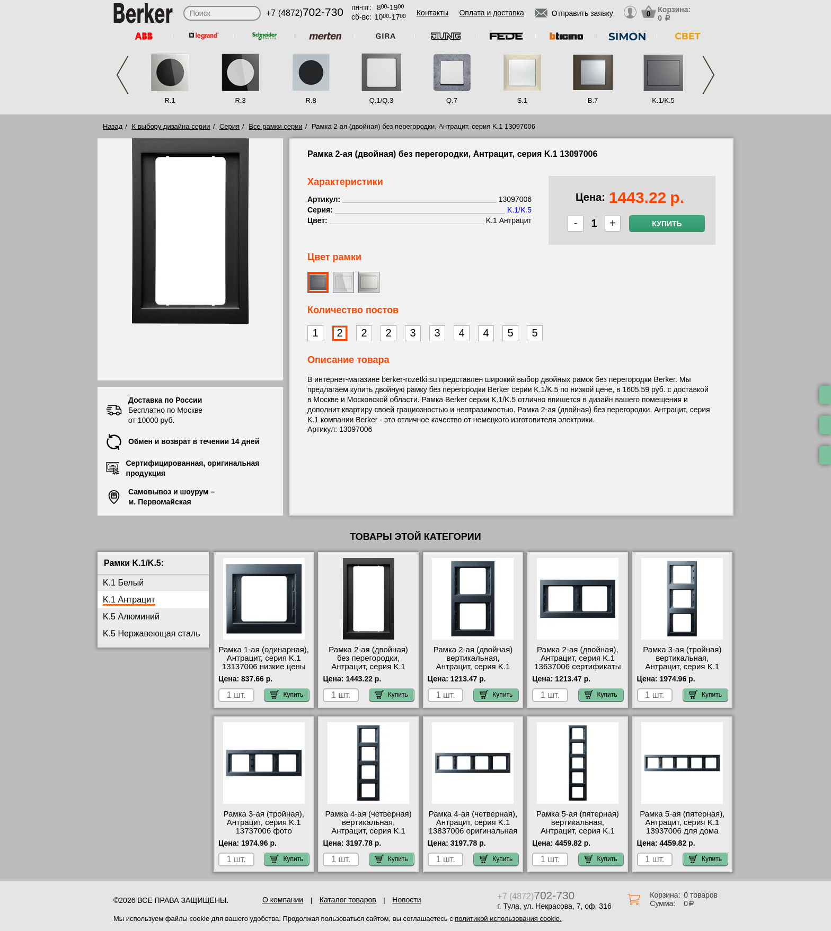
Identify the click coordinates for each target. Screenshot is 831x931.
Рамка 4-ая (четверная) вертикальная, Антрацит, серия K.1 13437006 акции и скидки (368, 831)
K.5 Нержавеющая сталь (151, 633)
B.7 (593, 100)
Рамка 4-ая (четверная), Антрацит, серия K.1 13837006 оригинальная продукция (473, 827)
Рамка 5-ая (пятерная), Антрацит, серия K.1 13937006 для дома (682, 822)
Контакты (432, 12)
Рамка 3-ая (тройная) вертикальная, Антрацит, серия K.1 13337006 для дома (682, 662)
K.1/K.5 (663, 100)
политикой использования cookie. (508, 919)
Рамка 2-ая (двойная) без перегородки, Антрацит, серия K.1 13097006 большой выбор (368, 666)
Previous (122, 75)
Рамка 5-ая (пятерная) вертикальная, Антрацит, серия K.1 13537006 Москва (577, 827)
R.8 (310, 100)
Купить (667, 223)
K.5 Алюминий (131, 616)
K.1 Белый (123, 582)
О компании (282, 899)
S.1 (522, 100)
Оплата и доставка (491, 12)
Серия (229, 126)
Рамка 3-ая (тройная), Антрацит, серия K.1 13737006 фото (264, 822)
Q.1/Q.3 (381, 100)
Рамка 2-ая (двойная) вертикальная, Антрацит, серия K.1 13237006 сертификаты (473, 662)
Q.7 (451, 100)
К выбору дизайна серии (171, 126)
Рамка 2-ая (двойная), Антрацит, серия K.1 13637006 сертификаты (577, 658)
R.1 (169, 100)
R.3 (240, 100)
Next (708, 75)
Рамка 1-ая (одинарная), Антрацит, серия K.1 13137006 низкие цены (263, 658)
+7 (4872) (304, 12)
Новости (406, 899)
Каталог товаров (348, 899)
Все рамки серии (275, 126)
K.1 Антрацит (129, 599)
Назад (112, 126)
